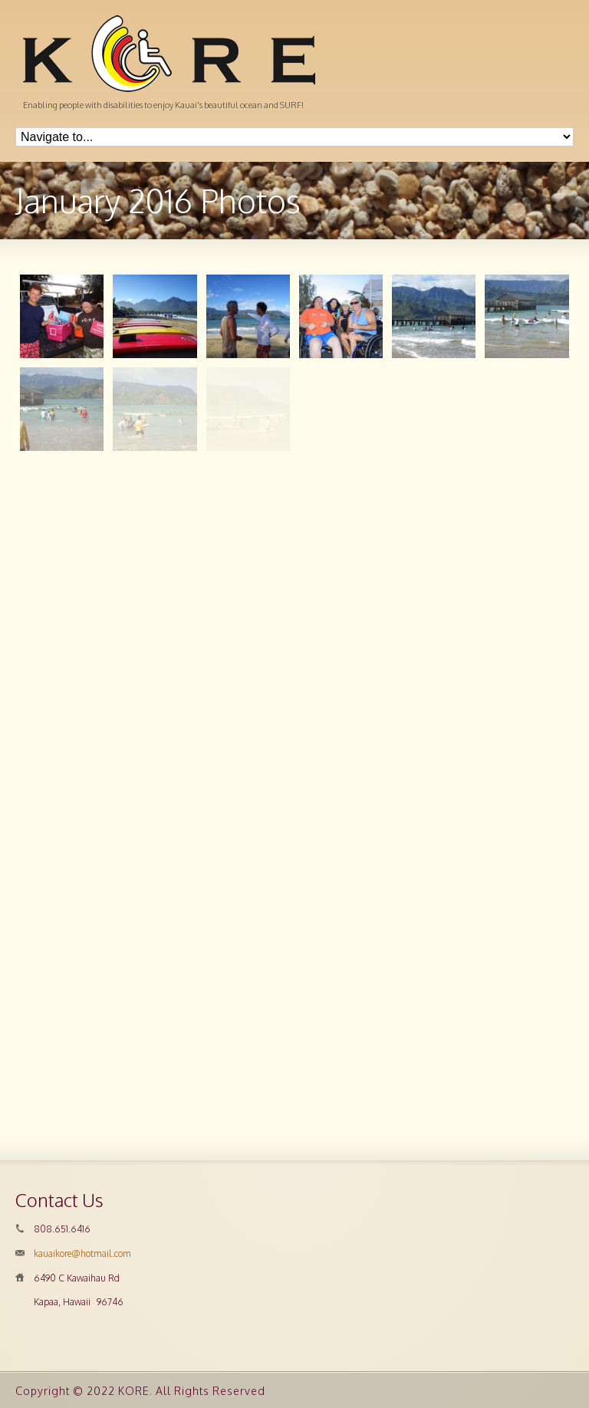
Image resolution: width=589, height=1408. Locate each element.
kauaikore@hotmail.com (82, 1253)
